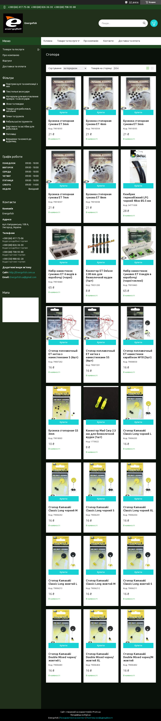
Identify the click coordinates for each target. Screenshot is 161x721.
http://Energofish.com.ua (22, 272)
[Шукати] (144, 23)
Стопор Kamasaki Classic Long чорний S (100, 509)
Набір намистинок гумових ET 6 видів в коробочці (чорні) (62, 274)
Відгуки (7, 60)
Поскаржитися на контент (72, 718)
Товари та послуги (67, 41)
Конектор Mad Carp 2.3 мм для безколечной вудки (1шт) (101, 434)
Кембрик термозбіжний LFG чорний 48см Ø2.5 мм (137, 197)
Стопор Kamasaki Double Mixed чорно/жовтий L (62, 657)
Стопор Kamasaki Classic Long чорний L (137, 432)
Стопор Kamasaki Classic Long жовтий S (137, 582)
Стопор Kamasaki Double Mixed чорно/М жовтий (138, 657)
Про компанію (91, 41)
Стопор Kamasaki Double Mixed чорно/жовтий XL (100, 657)
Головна (48, 41)
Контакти (108, 41)
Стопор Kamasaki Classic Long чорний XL (138, 509)
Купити (63, 112)
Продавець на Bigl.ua (80, 715)
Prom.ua (97, 712)
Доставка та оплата (129, 41)
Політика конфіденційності (100, 718)
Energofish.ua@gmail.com (23, 277)
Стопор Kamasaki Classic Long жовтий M (100, 582)
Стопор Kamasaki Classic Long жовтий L (62, 582)
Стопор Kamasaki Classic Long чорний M (63, 509)
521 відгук (133, 2)
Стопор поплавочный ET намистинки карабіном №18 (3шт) (137, 354)
